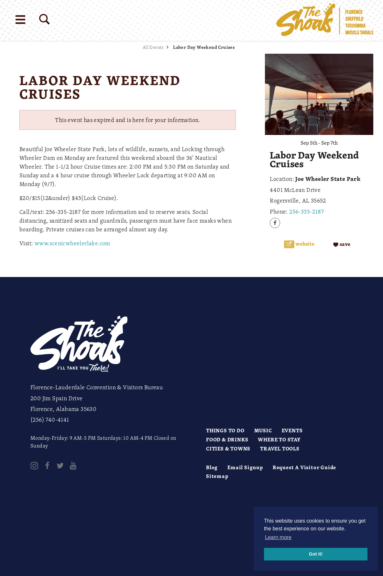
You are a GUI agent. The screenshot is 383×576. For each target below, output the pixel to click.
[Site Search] (44, 19)
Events (292, 430)
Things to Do (225, 430)
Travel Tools (280, 448)
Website (304, 244)
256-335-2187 (306, 211)
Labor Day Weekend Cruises (204, 47)
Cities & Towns (228, 448)
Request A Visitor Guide (304, 467)
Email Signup (245, 467)
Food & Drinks (227, 439)
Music (263, 430)
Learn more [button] (278, 537)
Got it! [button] (316, 554)
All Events (153, 47)
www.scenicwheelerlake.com (72, 243)
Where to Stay (279, 439)
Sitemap (217, 476)
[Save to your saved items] (341, 244)
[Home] (325, 20)
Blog (212, 467)
